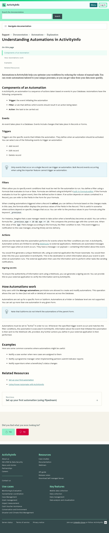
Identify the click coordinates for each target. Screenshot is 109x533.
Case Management (9, 497)
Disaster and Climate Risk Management (18, 512)
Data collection (56, 494)
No (23, 434)
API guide (42, 472)
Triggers (7, 132)
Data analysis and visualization (62, 500)
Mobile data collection (59, 491)
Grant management (9, 500)
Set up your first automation (21, 382)
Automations (37, 35)
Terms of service (22, 522)
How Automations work (13, 58)
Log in (103, 5)
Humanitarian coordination (12, 494)
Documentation (20, 35)
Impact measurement (10, 503)
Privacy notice (38, 522)
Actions (6, 236)
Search (57, 16)
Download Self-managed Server (51, 478)
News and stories (9, 465)
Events (6, 118)
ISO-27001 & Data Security (12, 462)
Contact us (6, 480)
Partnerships (7, 468)
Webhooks (44, 246)
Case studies (44, 459)
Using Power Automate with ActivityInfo (26, 386)
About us (5, 459)
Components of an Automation (16, 53)
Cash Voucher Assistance (12, 506)
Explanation (52, 35)
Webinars (42, 465)
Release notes (44, 475)
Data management (57, 497)
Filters (6, 183)
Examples (8, 63)
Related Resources (12, 68)
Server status (7, 522)
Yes (8, 434)
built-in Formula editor (83, 193)
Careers (5, 471)
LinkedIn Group (79, 522)
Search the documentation (13, 12)
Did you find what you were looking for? (21, 428)
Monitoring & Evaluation (12, 491)
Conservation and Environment (14, 509)
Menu (93, 5)
